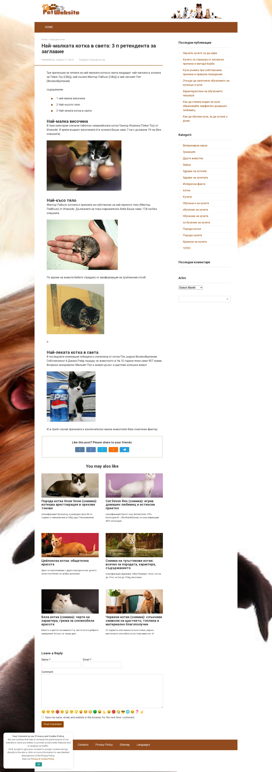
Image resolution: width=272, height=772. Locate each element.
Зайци (187, 164)
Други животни (193, 158)
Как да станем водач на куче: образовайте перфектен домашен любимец (205, 106)
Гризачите (189, 152)
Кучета (187, 196)
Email (87, 659)
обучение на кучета (195, 209)
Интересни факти (194, 184)
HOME (49, 27)
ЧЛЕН (186, 248)
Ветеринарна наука (195, 145)
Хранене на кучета (195, 241)
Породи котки (97, 59)
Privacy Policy (104, 745)
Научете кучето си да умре (200, 53)
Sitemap (125, 745)
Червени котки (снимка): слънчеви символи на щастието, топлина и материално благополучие (134, 620)
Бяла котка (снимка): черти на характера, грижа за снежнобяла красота (67, 620)
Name (45, 659)
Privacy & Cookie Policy (42, 758)
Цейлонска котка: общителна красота (65, 562)
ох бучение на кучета (196, 222)
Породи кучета (192, 235)
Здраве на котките (195, 171)
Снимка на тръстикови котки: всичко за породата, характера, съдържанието (131, 564)
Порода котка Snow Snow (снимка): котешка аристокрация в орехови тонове (69, 504)
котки (186, 190)
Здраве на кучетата (195, 177)
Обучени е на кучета (196, 203)
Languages (143, 745)
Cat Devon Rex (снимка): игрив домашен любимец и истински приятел (130, 504)
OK (38, 764)
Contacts (83, 745)
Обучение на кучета (195, 216)
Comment (47, 672)
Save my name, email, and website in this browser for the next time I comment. (90, 717)
